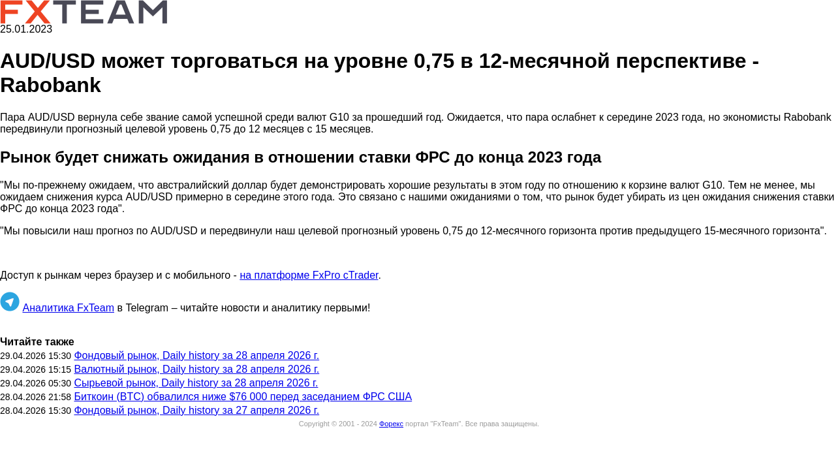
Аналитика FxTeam (68, 307)
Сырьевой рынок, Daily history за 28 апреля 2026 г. (196, 382)
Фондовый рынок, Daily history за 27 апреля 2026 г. (196, 410)
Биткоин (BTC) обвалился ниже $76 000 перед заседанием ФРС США (243, 396)
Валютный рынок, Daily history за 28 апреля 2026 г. (196, 369)
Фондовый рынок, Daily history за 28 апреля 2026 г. (196, 355)
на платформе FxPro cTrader (309, 275)
